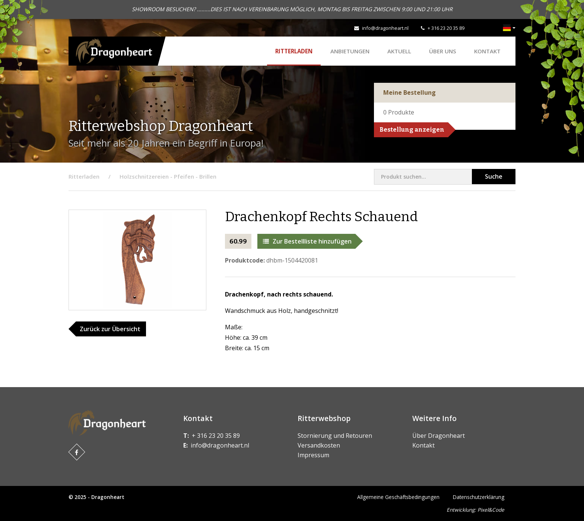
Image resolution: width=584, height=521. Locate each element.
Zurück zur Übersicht (110, 329)
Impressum (313, 455)
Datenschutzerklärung (478, 496)
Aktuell (399, 51)
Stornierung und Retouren (335, 435)
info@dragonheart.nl (385, 28)
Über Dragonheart (438, 435)
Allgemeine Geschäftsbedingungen (398, 496)
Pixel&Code (490, 509)
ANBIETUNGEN (349, 51)
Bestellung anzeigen (412, 129)
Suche (493, 176)
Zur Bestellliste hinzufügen (307, 241)
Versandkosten (319, 445)
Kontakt (487, 51)
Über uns (442, 51)
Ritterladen (293, 51)
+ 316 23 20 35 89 (446, 28)
